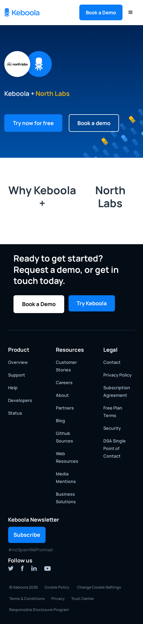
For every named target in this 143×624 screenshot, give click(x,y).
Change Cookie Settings (99, 587)
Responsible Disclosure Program (39, 609)
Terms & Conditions (27, 598)
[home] (21, 12)
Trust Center (82, 598)
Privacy (58, 598)
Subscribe (26, 534)
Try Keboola (92, 303)
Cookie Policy (57, 587)
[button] (100, 12)
